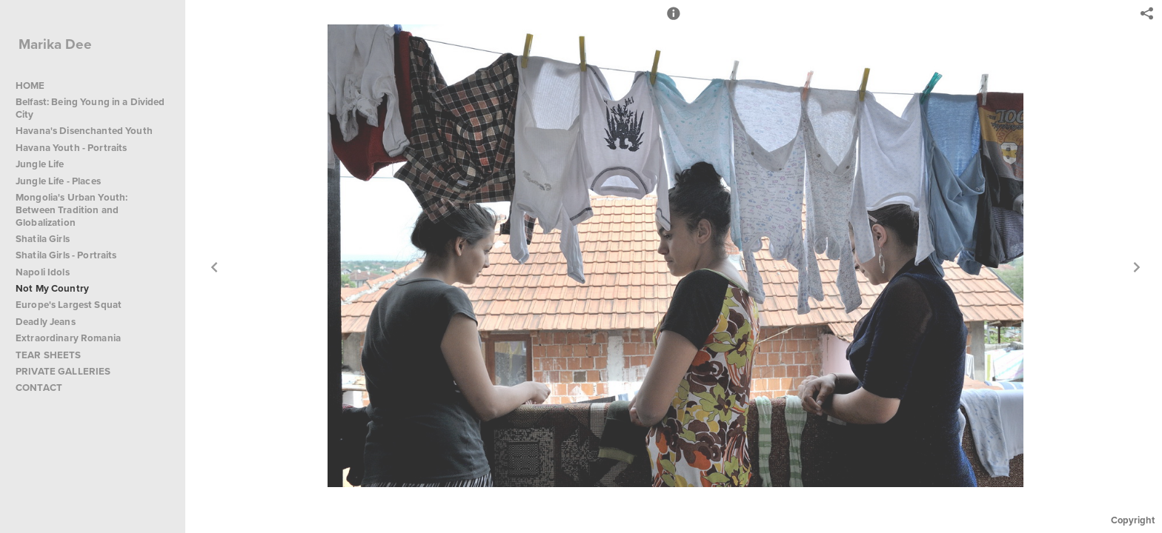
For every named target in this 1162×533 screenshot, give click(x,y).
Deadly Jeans (46, 322)
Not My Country (52, 288)
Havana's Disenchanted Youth (84, 131)
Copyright (1133, 520)
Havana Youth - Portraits (71, 148)
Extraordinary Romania (68, 338)
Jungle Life (40, 164)
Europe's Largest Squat (69, 305)
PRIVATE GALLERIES (63, 371)
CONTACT (39, 388)
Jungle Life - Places (58, 181)
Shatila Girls (43, 239)
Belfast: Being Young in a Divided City (90, 108)
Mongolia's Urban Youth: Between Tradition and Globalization (71, 209)
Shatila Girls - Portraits (66, 255)
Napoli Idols (43, 272)
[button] (673, 20)
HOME (30, 85)
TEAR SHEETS (49, 355)
